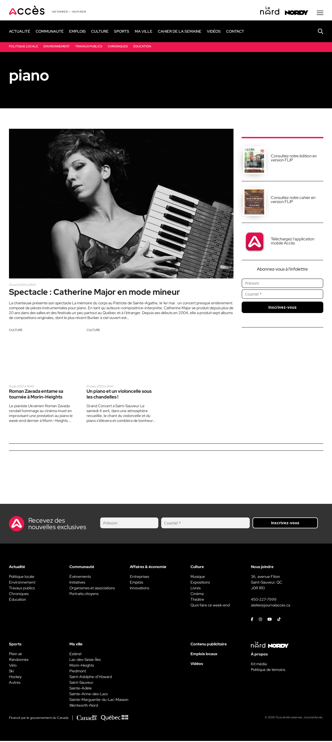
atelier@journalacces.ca (270, 606)
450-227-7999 (263, 600)
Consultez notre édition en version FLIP (294, 158)
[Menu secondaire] (320, 13)
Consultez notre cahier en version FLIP (293, 200)
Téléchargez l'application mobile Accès (292, 241)
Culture (16, 331)
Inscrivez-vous (282, 307)
